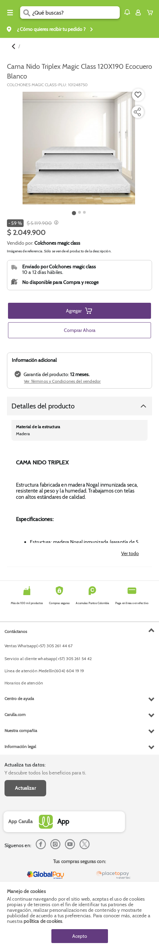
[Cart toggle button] (151, 13)
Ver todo (130, 553)
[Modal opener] (55, 223)
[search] (76, 12)
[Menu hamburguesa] (10, 12)
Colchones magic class (57, 243)
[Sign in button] (138, 13)
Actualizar (25, 788)
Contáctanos (16, 631)
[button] (127, 12)
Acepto (79, 936)
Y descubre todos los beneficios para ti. (45, 773)
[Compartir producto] (137, 112)
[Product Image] (79, 148)
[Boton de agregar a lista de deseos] (138, 95)
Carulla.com (15, 714)
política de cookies (43, 921)
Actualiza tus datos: (25, 765)
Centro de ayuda (19, 698)
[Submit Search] (26, 12)
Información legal (20, 746)
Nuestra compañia (21, 730)
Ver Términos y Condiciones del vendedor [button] (62, 381)
